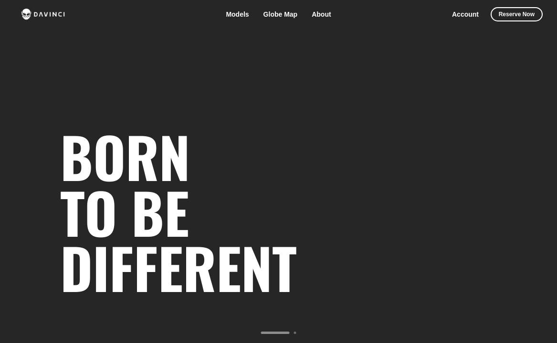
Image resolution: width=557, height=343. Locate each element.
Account (465, 14)
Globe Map (280, 14)
